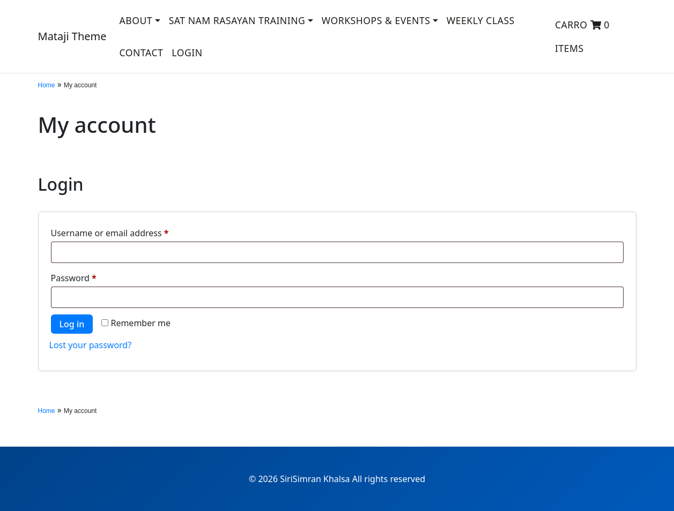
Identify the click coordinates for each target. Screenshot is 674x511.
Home (46, 85)
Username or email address (128, 231)
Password (91, 276)
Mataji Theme (72, 36)
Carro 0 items (582, 36)
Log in (72, 324)
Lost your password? (90, 345)
